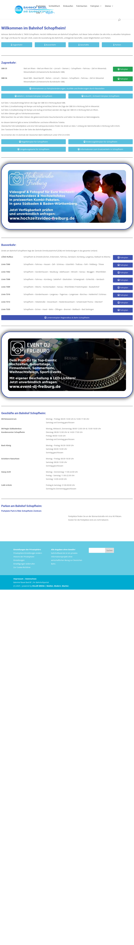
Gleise (108, 6)
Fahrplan (94, 6)
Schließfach (54, 6)
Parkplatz (41, 6)
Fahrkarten (81, 6)
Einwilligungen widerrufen (24, 564)
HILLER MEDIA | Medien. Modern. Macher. (50, 586)
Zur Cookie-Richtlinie (21, 567)
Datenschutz (30, 579)
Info (38, 13)
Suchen (109, 550)
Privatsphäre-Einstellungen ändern (27, 553)
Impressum (18, 579)
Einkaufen (68, 6)
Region (49, 13)
